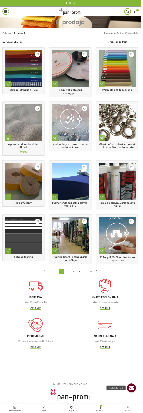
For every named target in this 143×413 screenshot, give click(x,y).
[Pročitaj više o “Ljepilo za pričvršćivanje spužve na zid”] (102, 197)
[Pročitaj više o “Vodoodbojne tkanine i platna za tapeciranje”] (55, 138)
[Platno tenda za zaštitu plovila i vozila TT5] (70, 181)
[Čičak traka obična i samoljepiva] (70, 68)
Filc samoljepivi (23, 203)
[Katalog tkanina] (23, 235)
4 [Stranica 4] (67, 271)
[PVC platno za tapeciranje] (117, 68)
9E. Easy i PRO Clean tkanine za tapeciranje (117, 259)
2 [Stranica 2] (55, 271)
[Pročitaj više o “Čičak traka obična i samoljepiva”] (55, 84)
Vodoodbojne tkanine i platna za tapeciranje (70, 146)
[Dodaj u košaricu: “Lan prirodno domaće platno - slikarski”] (8, 138)
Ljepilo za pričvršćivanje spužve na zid (117, 204)
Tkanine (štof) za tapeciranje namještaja (70, 258)
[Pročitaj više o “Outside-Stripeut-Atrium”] (8, 84)
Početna (6, 32)
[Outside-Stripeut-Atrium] (23, 68)
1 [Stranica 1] (49, 271)
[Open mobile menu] (6, 11)
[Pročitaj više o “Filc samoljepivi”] (8, 197)
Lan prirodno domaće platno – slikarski (23, 146)
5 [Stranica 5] (73, 271)
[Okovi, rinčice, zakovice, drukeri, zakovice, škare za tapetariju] (117, 122)
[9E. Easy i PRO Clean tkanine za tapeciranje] (117, 235)
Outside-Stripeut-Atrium (23, 90)
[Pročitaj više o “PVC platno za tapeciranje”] (102, 84)
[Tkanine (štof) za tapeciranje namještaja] (70, 235)
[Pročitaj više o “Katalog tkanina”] (8, 251)
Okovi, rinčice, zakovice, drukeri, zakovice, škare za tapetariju (117, 146)
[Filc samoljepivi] (23, 181)
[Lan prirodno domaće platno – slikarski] (23, 122)
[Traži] (128, 11)
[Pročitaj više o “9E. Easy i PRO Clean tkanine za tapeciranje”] (102, 251)
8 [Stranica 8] (91, 271)
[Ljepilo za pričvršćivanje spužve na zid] (117, 181)
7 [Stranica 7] (85, 271)
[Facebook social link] (66, 3)
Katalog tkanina (23, 257)
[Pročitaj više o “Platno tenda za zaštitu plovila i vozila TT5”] (55, 197)
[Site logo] (70, 11)
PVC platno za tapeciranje (117, 90)
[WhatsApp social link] (70, 3)
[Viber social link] (74, 3)
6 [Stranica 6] (79, 271)
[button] (131, 387)
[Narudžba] (122, 42)
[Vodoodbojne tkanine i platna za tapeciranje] (70, 122)
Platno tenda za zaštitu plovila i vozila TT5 (70, 204)
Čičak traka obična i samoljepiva (70, 91)
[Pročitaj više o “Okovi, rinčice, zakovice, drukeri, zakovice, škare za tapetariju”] (102, 138)
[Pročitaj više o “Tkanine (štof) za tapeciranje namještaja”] (55, 251)
